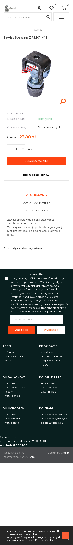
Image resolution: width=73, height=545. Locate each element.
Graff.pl (65, 452)
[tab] (36, 194)
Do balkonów (14, 377)
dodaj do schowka (36, 175)
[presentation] (36, 195)
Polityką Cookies (45, 540)
